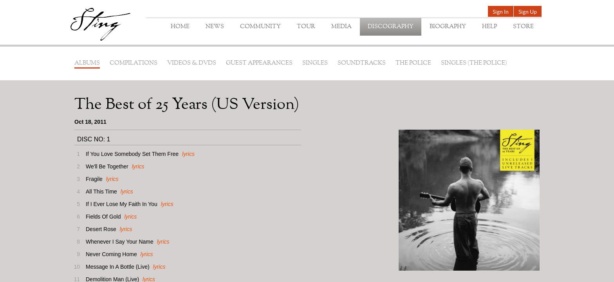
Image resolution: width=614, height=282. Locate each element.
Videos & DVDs (191, 63)
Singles (315, 63)
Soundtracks (362, 63)
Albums (87, 63)
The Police (413, 63)
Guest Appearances (259, 63)
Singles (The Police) (474, 63)
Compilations (133, 63)
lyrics (188, 154)
